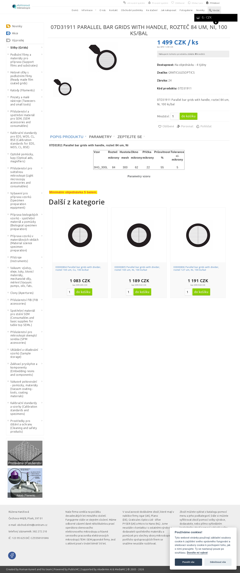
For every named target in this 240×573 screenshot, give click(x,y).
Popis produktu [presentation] (66, 137)
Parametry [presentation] (100, 137)
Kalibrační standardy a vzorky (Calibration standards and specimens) (22, 408)
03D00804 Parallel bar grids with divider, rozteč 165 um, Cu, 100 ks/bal (78, 268)
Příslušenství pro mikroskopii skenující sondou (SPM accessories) (22, 337)
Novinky (17, 26)
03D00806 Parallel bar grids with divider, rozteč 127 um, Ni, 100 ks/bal (196, 268)
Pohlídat (204, 126)
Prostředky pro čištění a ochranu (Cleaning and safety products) (22, 426)
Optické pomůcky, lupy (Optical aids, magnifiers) (21, 158)
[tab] (68, 137)
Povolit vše (188, 562)
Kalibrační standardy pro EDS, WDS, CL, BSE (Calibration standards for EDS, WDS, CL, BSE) (22, 140)
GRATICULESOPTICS (181, 72)
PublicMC (73, 569)
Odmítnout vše (218, 562)
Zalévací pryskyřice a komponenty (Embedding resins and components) (22, 369)
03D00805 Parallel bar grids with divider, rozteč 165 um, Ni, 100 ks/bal (137, 268)
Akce (15, 33)
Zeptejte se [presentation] (130, 137)
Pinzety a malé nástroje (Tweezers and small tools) (22, 101)
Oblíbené (166, 126)
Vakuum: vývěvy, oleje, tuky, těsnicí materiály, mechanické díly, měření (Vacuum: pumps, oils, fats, (21, 276)
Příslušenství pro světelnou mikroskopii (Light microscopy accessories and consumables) (20, 177)
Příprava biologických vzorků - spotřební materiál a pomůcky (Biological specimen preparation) (23, 222)
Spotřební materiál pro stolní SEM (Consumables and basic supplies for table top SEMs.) (21, 317)
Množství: (163, 116)
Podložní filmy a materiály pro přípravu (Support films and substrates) (23, 60)
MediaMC (120, 569)
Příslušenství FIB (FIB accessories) (23, 301)
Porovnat (185, 126)
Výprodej (18, 40)
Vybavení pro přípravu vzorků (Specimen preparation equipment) (19, 200)
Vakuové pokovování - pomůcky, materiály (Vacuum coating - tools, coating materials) (23, 388)
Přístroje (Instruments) (18, 259)
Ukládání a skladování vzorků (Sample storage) (23, 353)
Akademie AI (104, 569)
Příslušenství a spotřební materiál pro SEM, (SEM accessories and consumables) (21, 118)
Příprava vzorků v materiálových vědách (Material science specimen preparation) (23, 243)
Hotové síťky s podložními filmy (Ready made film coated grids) (20, 78)
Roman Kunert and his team (35, 569)
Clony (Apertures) (21, 292)
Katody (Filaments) (21, 90)
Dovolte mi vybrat (197, 552)
